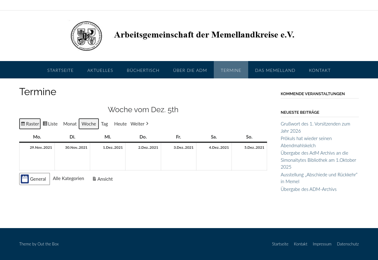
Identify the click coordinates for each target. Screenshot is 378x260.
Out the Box (48, 243)
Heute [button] (120, 123)
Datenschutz (348, 244)
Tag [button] (104, 123)
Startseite (60, 70)
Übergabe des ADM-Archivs (308, 189)
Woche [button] (88, 123)
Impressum (322, 244)
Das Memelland (275, 70)
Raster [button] (29, 124)
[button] (140, 123)
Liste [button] (50, 124)
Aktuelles (100, 70)
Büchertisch (143, 70)
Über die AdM (190, 70)
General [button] (33, 178)
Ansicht (103, 179)
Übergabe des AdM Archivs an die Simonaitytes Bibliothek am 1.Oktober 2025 (318, 160)
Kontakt (320, 70)
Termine (231, 70)
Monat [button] (70, 123)
